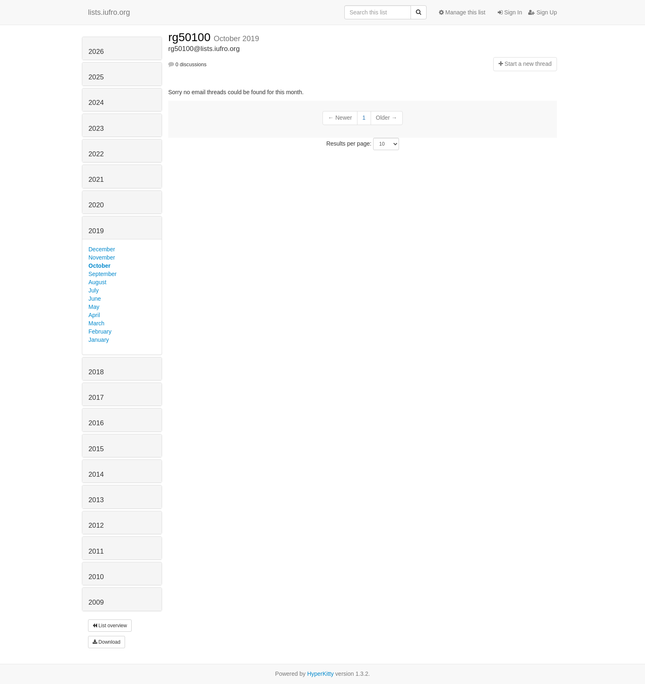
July (93, 290)
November (101, 257)
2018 (96, 372)
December (101, 249)
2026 (96, 52)
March (96, 323)
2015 (96, 449)
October (99, 265)
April (94, 315)
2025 (96, 77)
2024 (96, 103)
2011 (96, 551)
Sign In (510, 12)
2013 (96, 500)
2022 (96, 154)
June (94, 298)
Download (107, 642)
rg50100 (191, 37)
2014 (96, 474)
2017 (96, 397)
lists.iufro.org (109, 12)
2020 (96, 205)
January (98, 339)
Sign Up (542, 12)
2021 (96, 179)
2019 (96, 231)
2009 (96, 602)
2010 (96, 577)
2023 (96, 128)
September (102, 274)
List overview (110, 625)
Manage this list (462, 12)
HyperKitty (320, 673)
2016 (96, 423)
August (97, 282)
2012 (96, 525)
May (93, 307)
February (99, 331)
